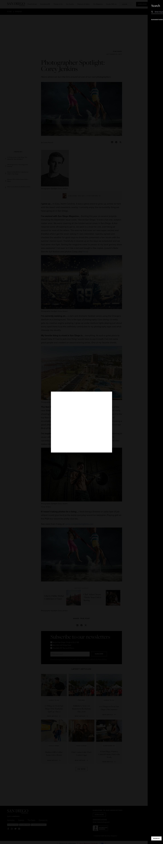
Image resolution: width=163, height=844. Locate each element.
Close (155, 6)
